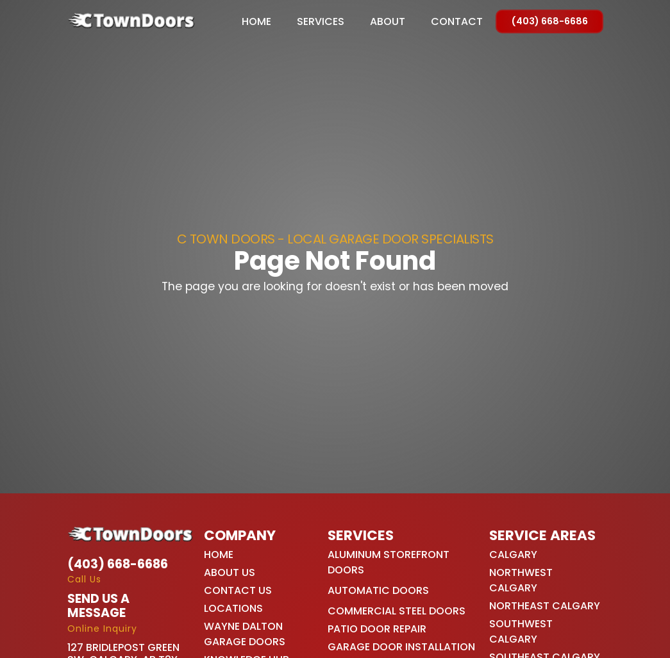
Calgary (513, 554)
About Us (229, 572)
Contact (457, 21)
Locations (233, 608)
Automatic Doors (378, 590)
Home (256, 21)
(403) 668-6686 (549, 21)
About (387, 21)
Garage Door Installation (401, 646)
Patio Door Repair (377, 628)
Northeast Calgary (544, 605)
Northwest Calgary (521, 580)
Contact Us (238, 590)
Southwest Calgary (521, 631)
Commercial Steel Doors (396, 611)
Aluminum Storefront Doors (388, 562)
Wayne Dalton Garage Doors (244, 634)
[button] (320, 21)
